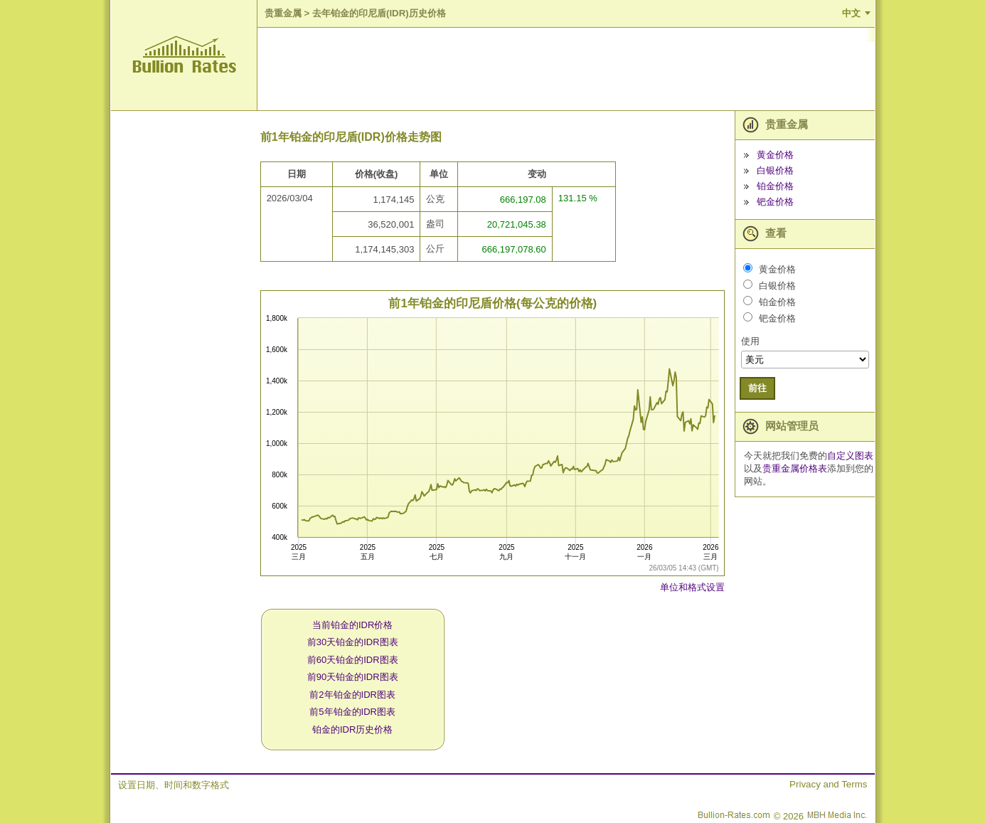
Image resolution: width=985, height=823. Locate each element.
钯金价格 (775, 201)
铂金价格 (775, 186)
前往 (757, 388)
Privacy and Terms (828, 784)
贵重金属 (283, 13)
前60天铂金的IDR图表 (352, 659)
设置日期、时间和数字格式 (173, 785)
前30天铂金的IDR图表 (352, 642)
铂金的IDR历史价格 (352, 729)
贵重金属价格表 (794, 468)
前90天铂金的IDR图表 (352, 676)
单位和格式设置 (692, 587)
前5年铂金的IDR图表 (352, 711)
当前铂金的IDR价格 (352, 625)
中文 (851, 13)
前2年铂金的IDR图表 (352, 694)
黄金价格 (775, 154)
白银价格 (775, 170)
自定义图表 (850, 455)
